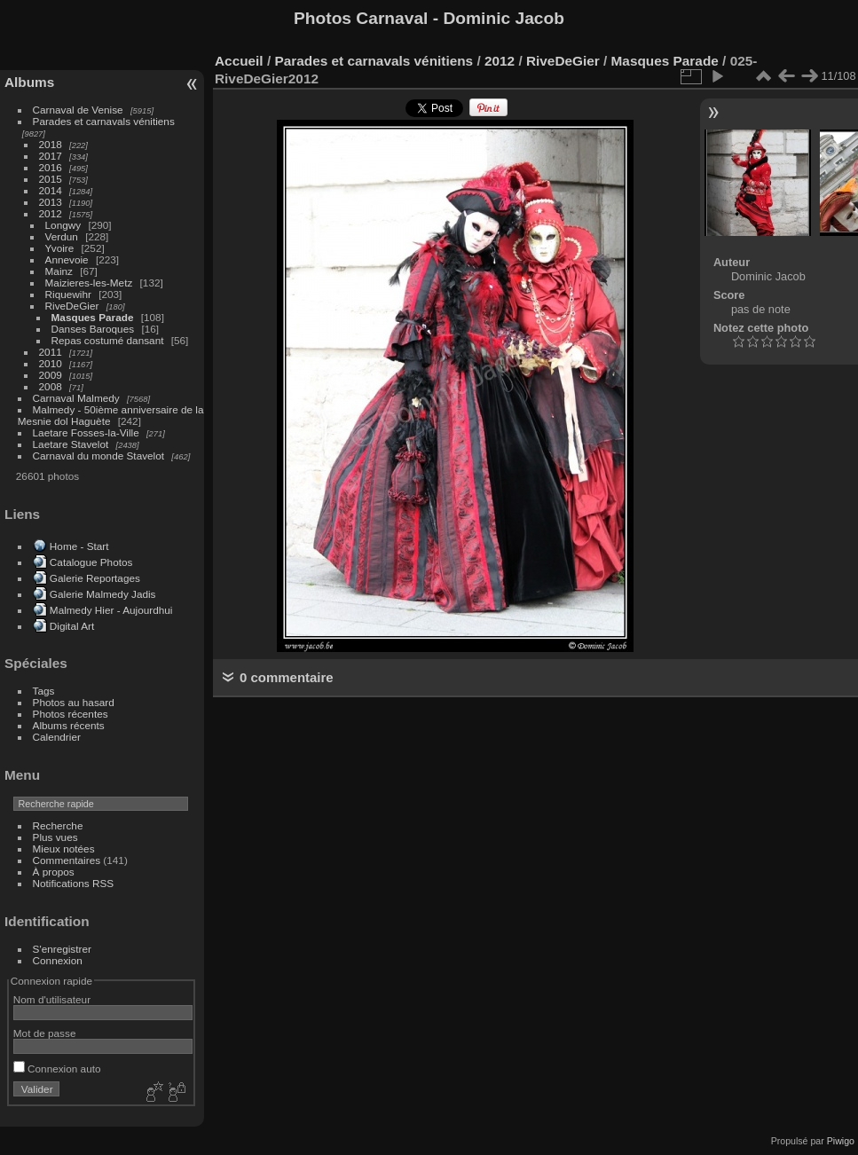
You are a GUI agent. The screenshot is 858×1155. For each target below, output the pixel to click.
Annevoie (67, 259)
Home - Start (79, 546)
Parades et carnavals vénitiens (104, 121)
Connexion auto (57, 1068)
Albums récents (69, 725)
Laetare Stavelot (71, 444)
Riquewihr (68, 294)
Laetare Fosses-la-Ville (86, 432)
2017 (50, 155)
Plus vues (55, 837)
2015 (50, 179)
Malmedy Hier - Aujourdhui (111, 610)
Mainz (59, 271)
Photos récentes (70, 713)
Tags (44, 690)
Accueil (239, 60)
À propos (54, 871)
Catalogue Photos (91, 562)
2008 (50, 386)
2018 (50, 144)
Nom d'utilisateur (52, 999)
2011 (50, 352)
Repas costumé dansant (107, 340)
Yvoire (60, 248)
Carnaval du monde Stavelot (98, 455)
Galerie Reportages (95, 578)
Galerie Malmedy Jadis (103, 594)
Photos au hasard (73, 702)
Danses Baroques (93, 328)
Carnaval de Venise (78, 109)
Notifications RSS (73, 883)
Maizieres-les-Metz (89, 282)
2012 (50, 213)
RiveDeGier (72, 305)
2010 (50, 363)
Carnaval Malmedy (76, 398)
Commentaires (67, 860)
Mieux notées (64, 848)
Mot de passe (44, 1033)
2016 (50, 167)
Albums (29, 82)
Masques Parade (92, 317)
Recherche (58, 825)
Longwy (63, 225)
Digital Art (72, 626)
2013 (50, 202)
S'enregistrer (62, 949)
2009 (50, 375)
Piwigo (840, 1140)
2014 (50, 190)
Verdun (61, 236)
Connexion (58, 960)
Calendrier (57, 736)
